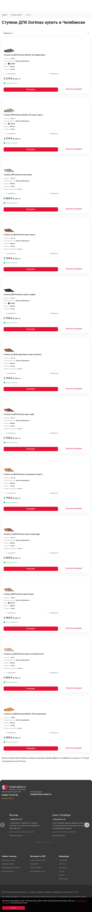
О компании (63, 860)
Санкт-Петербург (61, 815)
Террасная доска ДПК (37, 860)
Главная (4, 15)
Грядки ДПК (34, 864)
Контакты (62, 864)
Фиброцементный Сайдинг (11, 867)
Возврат (62, 875)
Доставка (62, 867)
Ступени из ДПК (16, 15)
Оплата (61, 871)
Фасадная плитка (8, 871)
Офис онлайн (63, 879)
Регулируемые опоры (37, 871)
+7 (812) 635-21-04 (58, 819)
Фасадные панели (8, 864)
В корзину (31, 89)
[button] (86, 824)
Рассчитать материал (74, 89)
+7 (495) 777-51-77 (15, 819)
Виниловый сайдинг (8, 860)
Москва (13, 815)
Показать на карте (15, 835)
